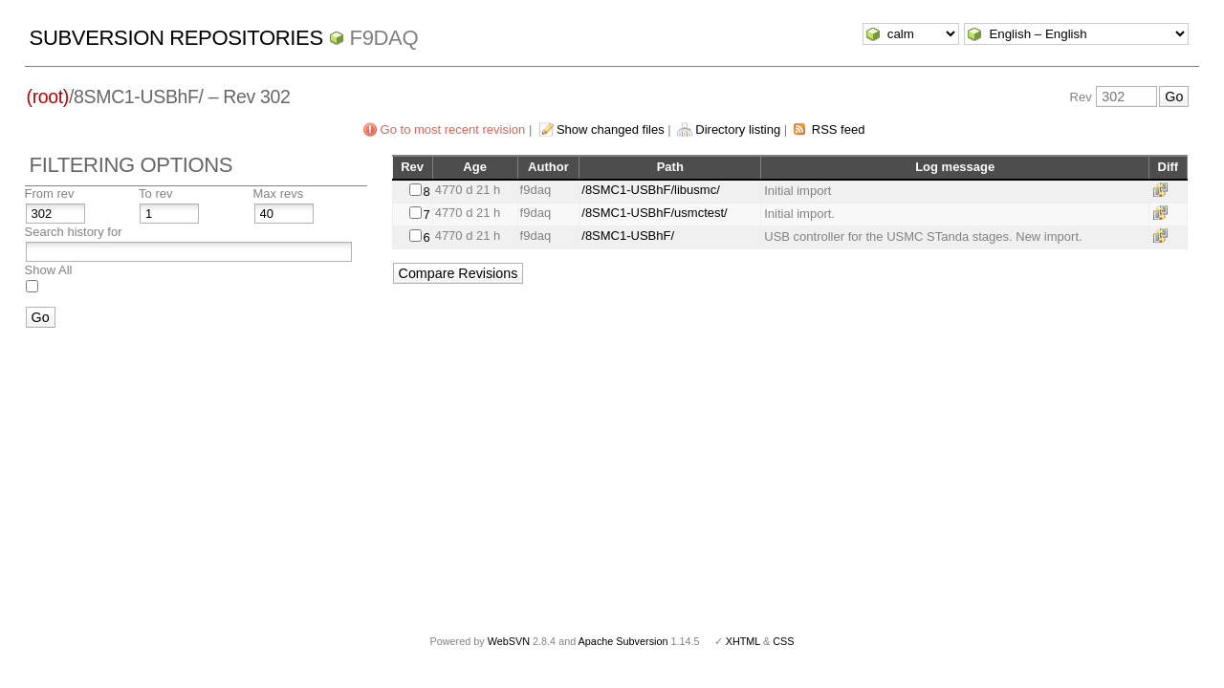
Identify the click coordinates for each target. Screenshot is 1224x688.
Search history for (73, 232)
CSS (783, 641)
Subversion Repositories (176, 38)
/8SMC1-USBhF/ (627, 235)
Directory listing (737, 129)
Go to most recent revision (453, 129)
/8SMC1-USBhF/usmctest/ (654, 212)
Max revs (278, 193)
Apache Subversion (623, 641)
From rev (50, 193)
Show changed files (611, 129)
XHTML (743, 641)
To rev (155, 193)
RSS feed (838, 129)
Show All (49, 270)
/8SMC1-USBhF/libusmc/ (650, 190)
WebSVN (509, 641)
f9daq (384, 38)
